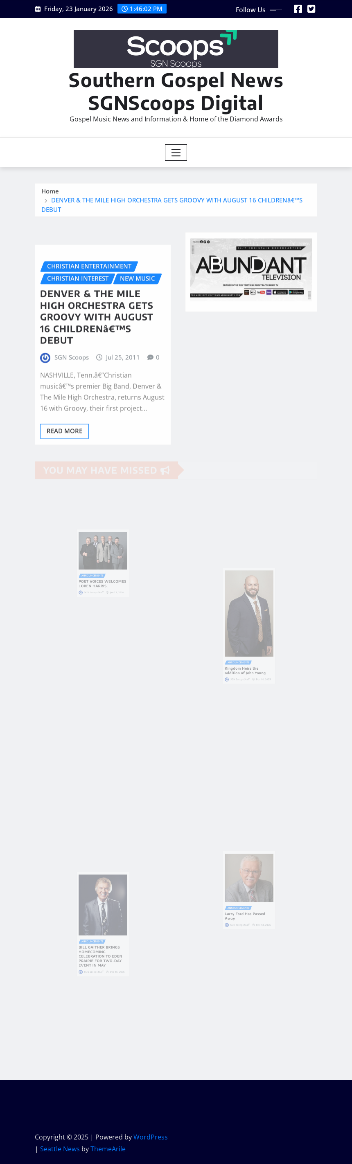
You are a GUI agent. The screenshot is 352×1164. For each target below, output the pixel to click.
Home (50, 195)
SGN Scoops (71, 379)
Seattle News (60, 1148)
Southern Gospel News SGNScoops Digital (176, 91)
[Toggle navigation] (176, 152)
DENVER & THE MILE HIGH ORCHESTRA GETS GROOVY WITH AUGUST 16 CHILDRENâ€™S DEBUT (96, 339)
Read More (64, 453)
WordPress (150, 1137)
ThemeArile (108, 1148)
